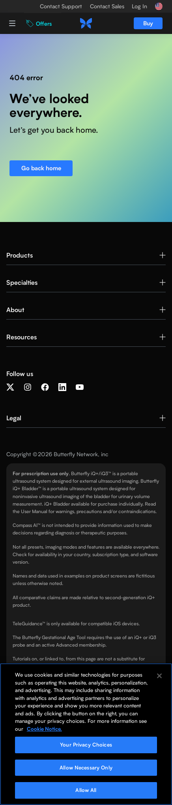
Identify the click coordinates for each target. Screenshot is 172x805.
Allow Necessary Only (86, 767)
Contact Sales (107, 6)
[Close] (159, 676)
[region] (86, 734)
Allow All (85, 790)
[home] (86, 23)
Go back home (41, 167)
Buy (148, 23)
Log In (139, 6)
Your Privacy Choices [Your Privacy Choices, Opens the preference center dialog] (86, 744)
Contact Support (61, 6)
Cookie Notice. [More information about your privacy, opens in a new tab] (44, 729)
